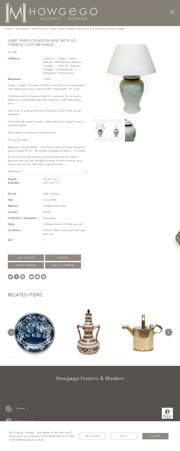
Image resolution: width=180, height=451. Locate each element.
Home (9, 28)
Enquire (63, 257)
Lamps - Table (67, 58)
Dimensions (47, 171)
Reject (124, 436)
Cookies (15, 408)
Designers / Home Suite (31, 28)
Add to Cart (25, 257)
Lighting (48, 58)
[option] (34, 332)
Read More (93, 436)
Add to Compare (63, 265)
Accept (155, 436)
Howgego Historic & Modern (90, 378)
